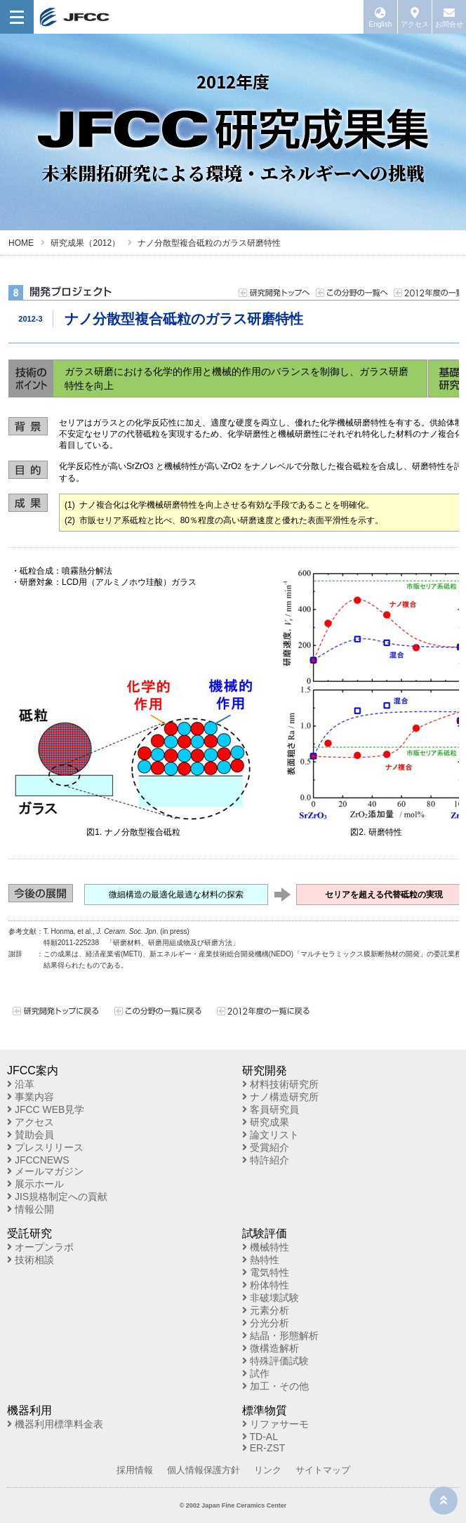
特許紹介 (265, 1160)
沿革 (20, 1084)
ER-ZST (263, 1447)
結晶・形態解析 (280, 1335)
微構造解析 (270, 1348)
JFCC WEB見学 (45, 1109)
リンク (267, 1470)
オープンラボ (40, 1247)
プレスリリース (45, 1147)
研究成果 (265, 1122)
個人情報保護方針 (203, 1470)
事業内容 (30, 1096)
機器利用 (29, 1410)
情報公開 (30, 1209)
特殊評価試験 (275, 1360)
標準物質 (264, 1410)
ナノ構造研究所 (280, 1096)
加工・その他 (275, 1386)
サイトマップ (322, 1470)
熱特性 (260, 1259)
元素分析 (265, 1310)
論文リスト (270, 1134)
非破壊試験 (270, 1297)
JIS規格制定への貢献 (57, 1196)
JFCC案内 (32, 1070)
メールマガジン (45, 1171)
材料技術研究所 (280, 1084)
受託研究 (29, 1233)
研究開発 (264, 1070)
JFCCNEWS (38, 1160)
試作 (255, 1373)
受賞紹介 (265, 1147)
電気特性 (265, 1272)
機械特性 (265, 1247)
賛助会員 (30, 1134)
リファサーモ (275, 1424)
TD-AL (260, 1436)
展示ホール (35, 1183)
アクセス (30, 1122)
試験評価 (264, 1233)
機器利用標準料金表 (55, 1424)
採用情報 (134, 1470)
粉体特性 (265, 1285)
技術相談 (30, 1259)
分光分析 (265, 1322)
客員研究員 (270, 1109)
